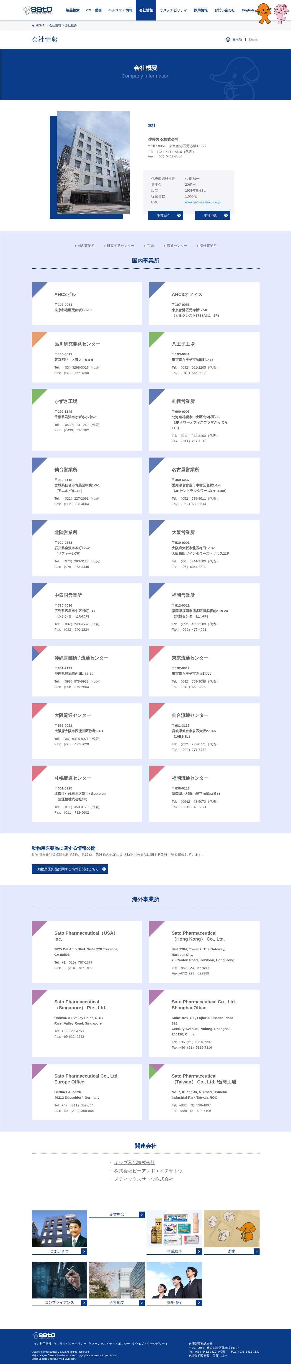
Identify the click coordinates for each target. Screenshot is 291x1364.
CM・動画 (94, 10)
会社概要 (71, 25)
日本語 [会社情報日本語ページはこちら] (237, 39)
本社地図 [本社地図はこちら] (210, 215)
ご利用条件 (44, 1343)
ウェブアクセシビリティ (151, 1343)
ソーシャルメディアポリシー (110, 1343)
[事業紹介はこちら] (174, 1232)
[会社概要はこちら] (117, 1284)
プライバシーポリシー (71, 1343)
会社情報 (146, 10)
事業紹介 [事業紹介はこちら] (163, 215)
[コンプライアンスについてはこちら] (59, 1284)
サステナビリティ (173, 10)
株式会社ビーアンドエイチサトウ (148, 1170)
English (248, 10)
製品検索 (73, 10)
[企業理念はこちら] (117, 1214)
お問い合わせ (224, 10)
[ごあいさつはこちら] (59, 1232)
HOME (40, 25)
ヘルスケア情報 (120, 10)
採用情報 (201, 10)
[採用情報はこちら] (174, 1284)
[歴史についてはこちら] (232, 1232)
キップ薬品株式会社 (134, 1162)
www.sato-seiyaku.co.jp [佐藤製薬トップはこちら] (203, 202)
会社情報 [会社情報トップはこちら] (45, 39)
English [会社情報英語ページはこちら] (254, 39)
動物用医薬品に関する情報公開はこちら (68, 869)
